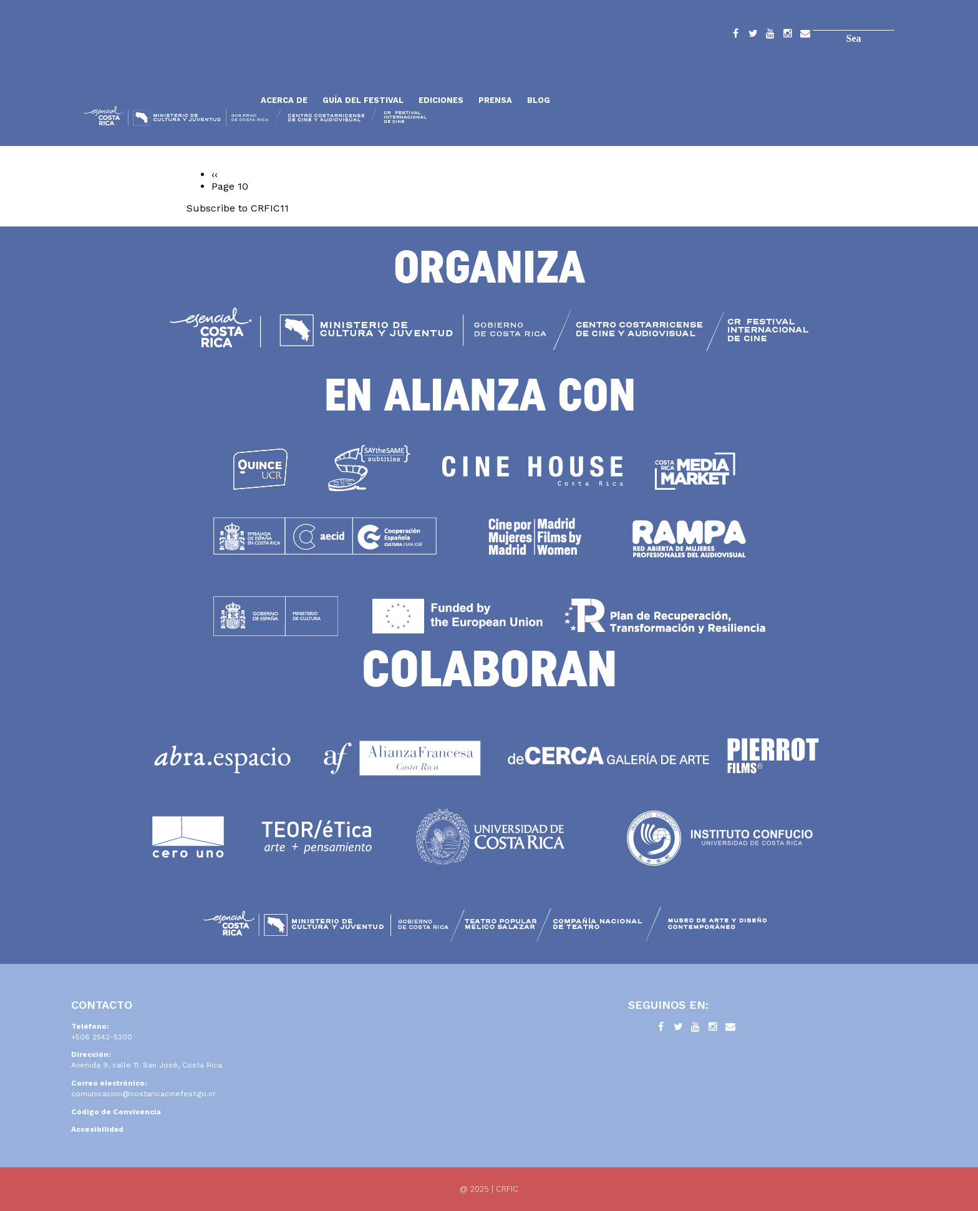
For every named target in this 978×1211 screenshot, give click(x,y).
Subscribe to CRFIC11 (237, 208)
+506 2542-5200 (101, 1037)
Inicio (168, 70)
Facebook (735, 35)
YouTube (770, 35)
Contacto (805, 35)
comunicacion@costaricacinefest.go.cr (143, 1093)
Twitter (752, 35)
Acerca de (284, 100)
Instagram (787, 35)
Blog (538, 100)
